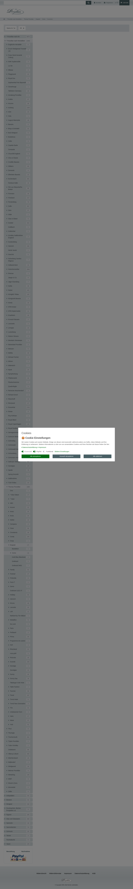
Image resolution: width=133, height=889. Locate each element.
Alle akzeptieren (35, 456)
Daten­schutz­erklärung (29, 447)
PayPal (39, 451)
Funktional (49, 451)
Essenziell (28, 451)
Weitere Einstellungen (62, 451)
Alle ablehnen (97, 456)
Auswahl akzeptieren (66, 456)
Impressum (42, 447)
